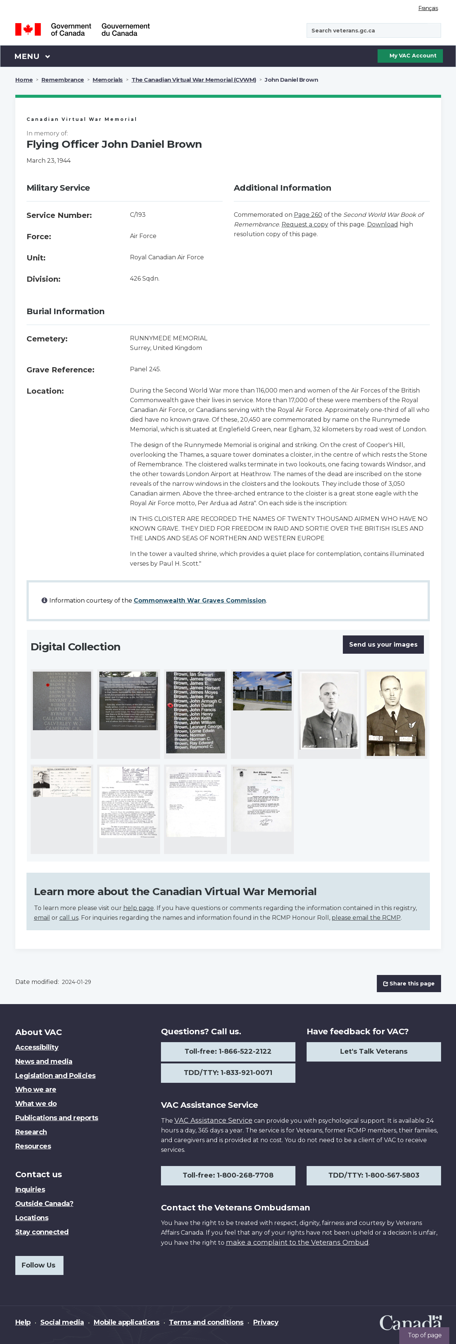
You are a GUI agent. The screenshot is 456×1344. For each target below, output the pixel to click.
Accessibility (37, 1047)
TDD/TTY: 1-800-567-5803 (373, 1175)
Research (31, 1132)
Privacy (266, 1322)
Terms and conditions (206, 1322)
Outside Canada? (44, 1204)
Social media (62, 1322)
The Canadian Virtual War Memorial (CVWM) (193, 79)
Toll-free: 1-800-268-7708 (228, 1175)
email (42, 917)
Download (382, 224)
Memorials (108, 79)
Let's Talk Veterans (373, 1051)
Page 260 (308, 214)
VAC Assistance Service (213, 1120)
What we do (36, 1104)
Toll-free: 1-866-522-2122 (228, 1051)
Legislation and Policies (55, 1076)
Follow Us (38, 1265)
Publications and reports (56, 1118)
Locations (32, 1218)
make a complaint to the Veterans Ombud (297, 1242)
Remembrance (62, 79)
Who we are (35, 1089)
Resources (33, 1146)
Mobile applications (126, 1322)
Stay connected (42, 1232)
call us (68, 917)
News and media (43, 1061)
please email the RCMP (366, 917)
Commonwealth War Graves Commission (200, 600)
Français (428, 8)
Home (24, 79)
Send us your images (383, 644)
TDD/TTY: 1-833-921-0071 (228, 1073)
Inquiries (30, 1189)
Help (23, 1322)
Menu (32, 56)
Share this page (409, 983)
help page (138, 908)
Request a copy (305, 224)
